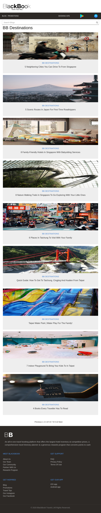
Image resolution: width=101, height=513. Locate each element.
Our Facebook (9, 496)
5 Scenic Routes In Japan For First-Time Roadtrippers (50, 109)
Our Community (9, 465)
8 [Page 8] (53, 422)
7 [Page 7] (52, 422)
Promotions (13, 16)
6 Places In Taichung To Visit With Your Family (50, 238)
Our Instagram (9, 493)
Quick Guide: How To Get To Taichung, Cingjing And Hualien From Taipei (50, 280)
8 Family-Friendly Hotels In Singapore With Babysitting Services (50, 152)
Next (60, 422)
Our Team (7, 462)
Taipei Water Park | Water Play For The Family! (50, 323)
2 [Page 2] (44, 422)
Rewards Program (10, 470)
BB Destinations (50, 63)
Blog (4, 16)
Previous (38, 422)
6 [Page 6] (50, 422)
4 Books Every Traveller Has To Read (50, 408)
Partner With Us (9, 467)
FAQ (52, 459)
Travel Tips (7, 490)
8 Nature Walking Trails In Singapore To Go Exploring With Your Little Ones (50, 195)
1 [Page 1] (42, 422)
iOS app (53, 484)
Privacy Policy (56, 462)
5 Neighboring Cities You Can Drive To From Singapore (50, 67)
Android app (55, 487)
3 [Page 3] (45, 422)
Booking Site (64, 16)
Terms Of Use (56, 465)
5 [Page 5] (48, 422)
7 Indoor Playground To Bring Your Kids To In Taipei (50, 366)
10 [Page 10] (57, 422)
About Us (7, 459)
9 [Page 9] (55, 422)
